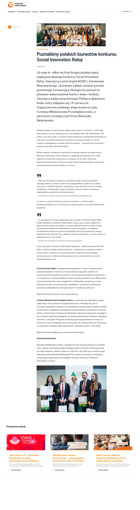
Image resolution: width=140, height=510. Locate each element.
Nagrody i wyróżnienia (47, 12)
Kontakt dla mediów (63, 12)
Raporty (35, 12)
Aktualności (11, 12)
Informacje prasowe (23, 12)
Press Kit (126, 11)
